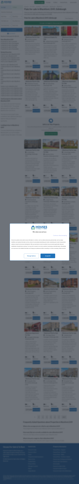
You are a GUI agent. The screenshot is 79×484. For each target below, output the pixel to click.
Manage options (31, 256)
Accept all (47, 256)
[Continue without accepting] (60, 235)
